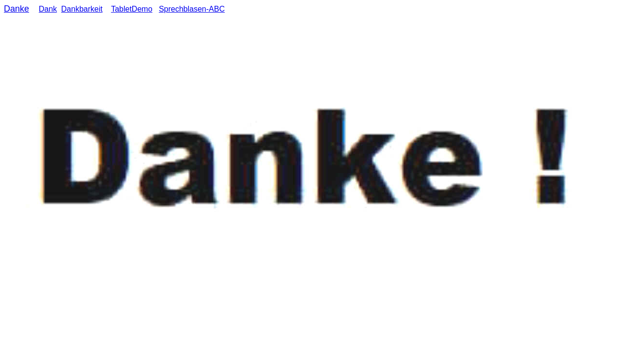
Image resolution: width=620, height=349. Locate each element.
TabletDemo (131, 9)
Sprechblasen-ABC (192, 9)
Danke (16, 9)
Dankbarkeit (81, 9)
